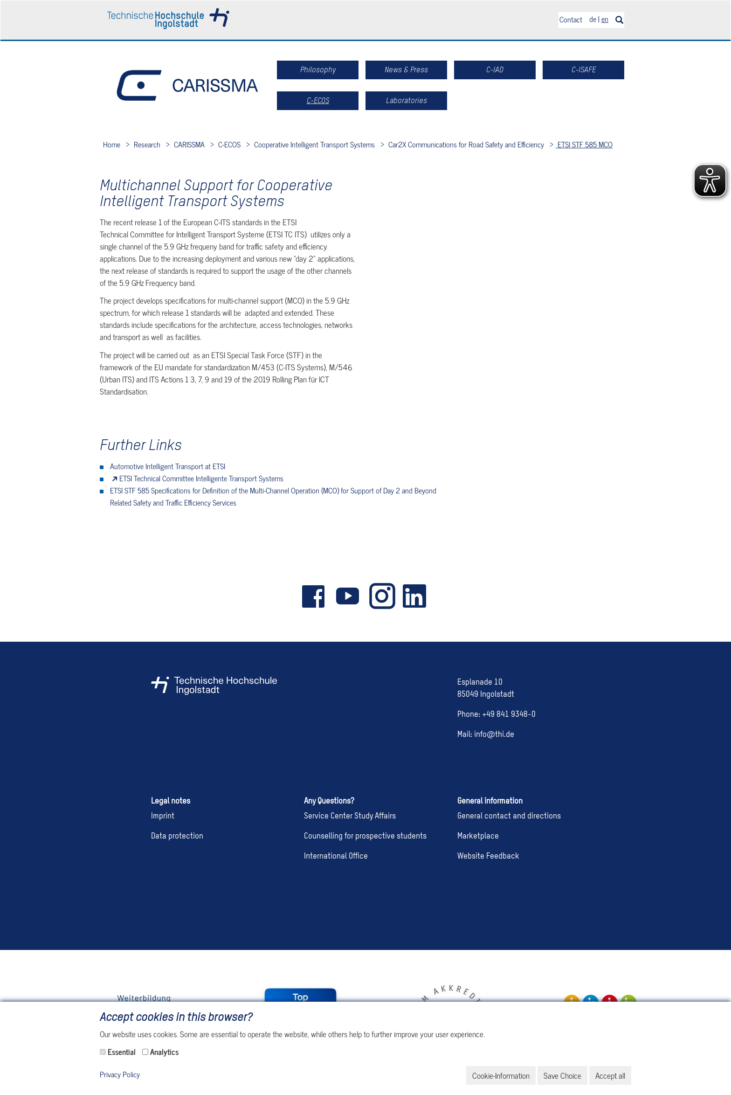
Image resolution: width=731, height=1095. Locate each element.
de (592, 19)
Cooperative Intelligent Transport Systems (313, 144)
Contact (570, 19)
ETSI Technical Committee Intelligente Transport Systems (201, 478)
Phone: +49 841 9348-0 (496, 715)
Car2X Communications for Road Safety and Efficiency (465, 144)
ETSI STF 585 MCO (584, 144)
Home (111, 144)
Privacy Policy (120, 1074)
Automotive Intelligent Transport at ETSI (167, 466)
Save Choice (562, 1075)
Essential (122, 1052)
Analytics (164, 1052)
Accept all (610, 1075)
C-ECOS (228, 144)
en (604, 19)
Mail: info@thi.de (485, 735)
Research (146, 144)
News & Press (406, 69)
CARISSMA (188, 144)
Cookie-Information (501, 1075)
